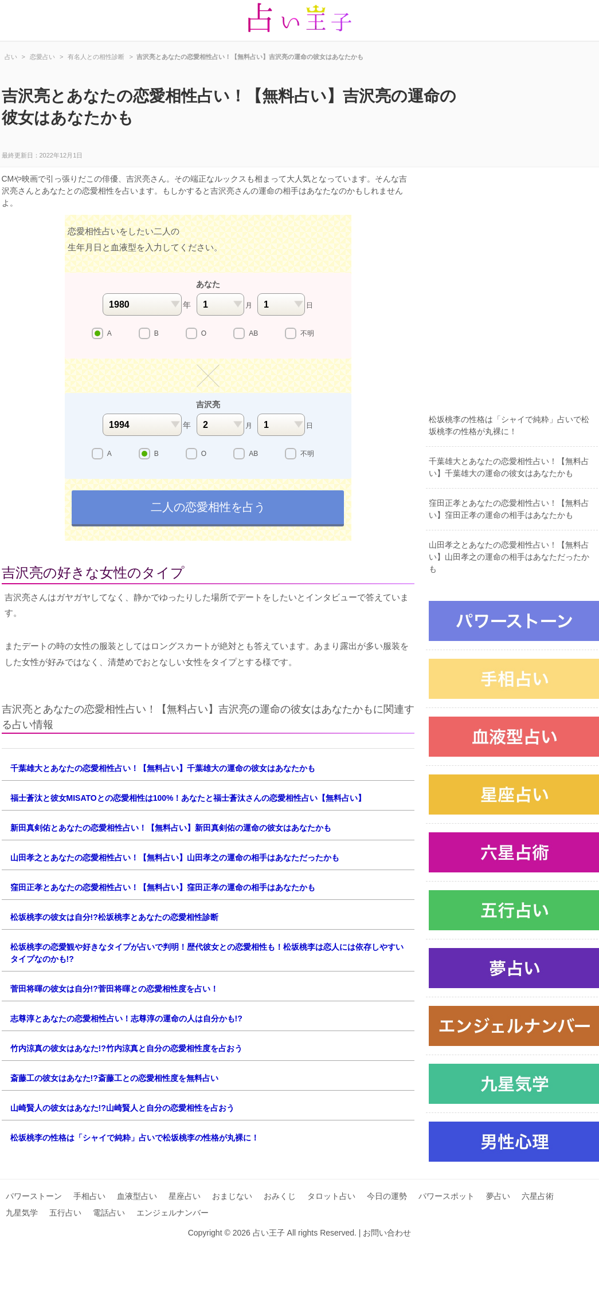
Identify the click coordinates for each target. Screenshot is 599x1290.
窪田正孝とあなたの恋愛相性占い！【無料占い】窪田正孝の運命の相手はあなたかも (162, 887)
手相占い (89, 1196)
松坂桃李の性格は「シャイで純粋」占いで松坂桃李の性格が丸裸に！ (134, 1137)
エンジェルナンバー (172, 1212)
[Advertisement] (109, 291)
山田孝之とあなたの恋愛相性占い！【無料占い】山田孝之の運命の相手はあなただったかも (174, 857)
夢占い (498, 1196)
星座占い (185, 1196)
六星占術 (538, 1196)
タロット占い (331, 1196)
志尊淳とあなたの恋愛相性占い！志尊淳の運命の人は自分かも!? (126, 1018)
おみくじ (280, 1196)
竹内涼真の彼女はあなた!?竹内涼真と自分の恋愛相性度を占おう (126, 1048)
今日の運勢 (387, 1196)
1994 (142, 425)
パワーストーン (34, 1196)
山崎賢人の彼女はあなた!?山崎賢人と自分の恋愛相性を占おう (122, 1107)
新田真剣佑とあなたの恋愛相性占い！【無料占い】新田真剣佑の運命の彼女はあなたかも (170, 827)
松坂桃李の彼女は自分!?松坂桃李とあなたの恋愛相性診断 (114, 917)
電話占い (109, 1212)
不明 (307, 333)
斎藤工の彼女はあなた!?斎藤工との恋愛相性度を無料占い (114, 1078)
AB (253, 333)
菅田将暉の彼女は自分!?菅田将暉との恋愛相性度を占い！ (114, 988)
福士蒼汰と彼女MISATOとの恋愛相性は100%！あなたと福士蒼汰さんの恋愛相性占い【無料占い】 (188, 798)
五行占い (65, 1212)
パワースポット (446, 1196)
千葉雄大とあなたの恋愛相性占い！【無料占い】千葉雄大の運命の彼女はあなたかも (162, 768)
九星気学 (22, 1212)
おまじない (232, 1196)
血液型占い (137, 1196)
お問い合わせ (387, 1232)
